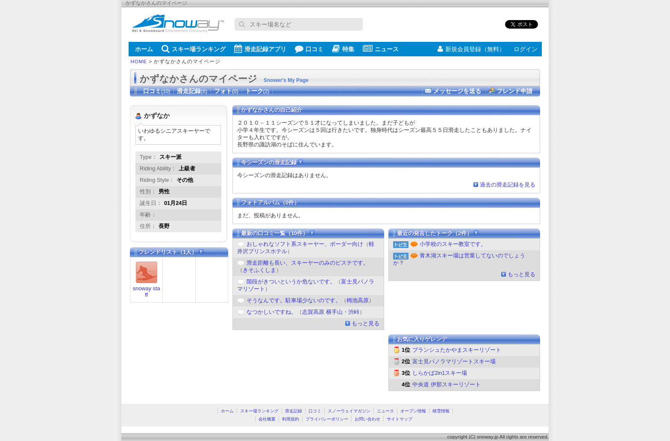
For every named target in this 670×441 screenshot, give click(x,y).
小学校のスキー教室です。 (453, 244)
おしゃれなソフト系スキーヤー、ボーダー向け (305, 244)
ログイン (526, 49)
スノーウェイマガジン (349, 411)
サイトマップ (399, 419)
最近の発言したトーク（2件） (438, 233)
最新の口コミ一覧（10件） (277, 233)
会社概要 (267, 419)
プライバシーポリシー (327, 419)
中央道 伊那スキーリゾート (446, 384)
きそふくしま (259, 270)
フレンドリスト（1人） (170, 252)
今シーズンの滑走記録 (272, 162)
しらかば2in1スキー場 (439, 373)
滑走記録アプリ (260, 48)
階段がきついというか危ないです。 (291, 281)
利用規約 (290, 419)
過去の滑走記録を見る (507, 184)
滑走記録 (192, 91)
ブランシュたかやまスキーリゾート (456, 350)
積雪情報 (441, 411)
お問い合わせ (367, 419)
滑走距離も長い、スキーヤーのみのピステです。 (308, 263)
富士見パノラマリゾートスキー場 (454, 361)
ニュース (381, 48)
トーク (257, 91)
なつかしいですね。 (272, 312)
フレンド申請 (514, 91)
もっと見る (365, 323)
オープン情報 (413, 411)
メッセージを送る (457, 91)
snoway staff (146, 291)
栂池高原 (358, 300)
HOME (139, 61)
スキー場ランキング (194, 48)
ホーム (144, 49)
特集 (343, 48)
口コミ (309, 48)
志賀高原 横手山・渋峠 (330, 312)
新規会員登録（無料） (471, 49)
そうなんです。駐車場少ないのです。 (294, 300)
